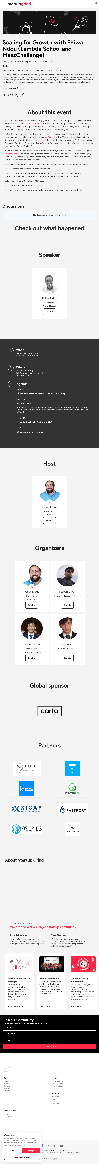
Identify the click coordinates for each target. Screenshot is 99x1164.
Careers (6, 1114)
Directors (7, 1091)
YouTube (54, 1101)
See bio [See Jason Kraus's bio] (49, 520)
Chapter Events (57, 1084)
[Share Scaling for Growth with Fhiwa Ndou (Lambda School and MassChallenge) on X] (10, 95)
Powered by (49, 1158)
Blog (53, 1099)
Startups (7, 1086)
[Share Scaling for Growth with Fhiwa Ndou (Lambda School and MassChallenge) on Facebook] (5, 95)
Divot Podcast (56, 1103)
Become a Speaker (58, 1086)
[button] (96, 3)
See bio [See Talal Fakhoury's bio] (31, 658)
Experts (6, 1084)
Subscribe (48, 1046)
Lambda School (12, 153)
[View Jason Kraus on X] (49, 502)
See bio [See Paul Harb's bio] (67, 658)
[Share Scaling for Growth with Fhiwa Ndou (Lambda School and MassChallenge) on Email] (22, 95)
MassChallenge (34, 123)
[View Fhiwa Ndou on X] (49, 293)
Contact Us (8, 1116)
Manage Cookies (22, 1157)
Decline (12, 1150)
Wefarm (48, 137)
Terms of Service (48, 1150)
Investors (7, 1081)
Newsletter (55, 1097)
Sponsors (7, 1088)
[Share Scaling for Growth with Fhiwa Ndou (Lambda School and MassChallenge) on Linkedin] (16, 95)
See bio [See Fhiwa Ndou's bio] (49, 312)
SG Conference (57, 1081)
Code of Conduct (62, 1150)
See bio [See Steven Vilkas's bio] (67, 605)
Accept (31, 1150)
